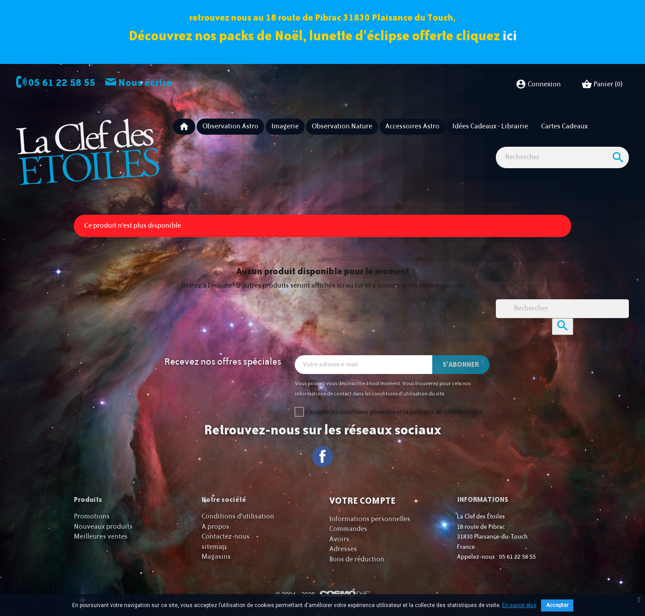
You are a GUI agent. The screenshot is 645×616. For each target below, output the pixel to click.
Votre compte (362, 500)
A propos (215, 527)
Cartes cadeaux (564, 126)
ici (510, 35)
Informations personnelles (369, 519)
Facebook (322, 456)
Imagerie (285, 126)
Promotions (92, 516)
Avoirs (339, 539)
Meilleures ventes (101, 536)
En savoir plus (519, 605)
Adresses (343, 549)
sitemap (214, 547)
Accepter (557, 605)
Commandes (348, 529)
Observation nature (342, 126)
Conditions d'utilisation (238, 516)
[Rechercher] (562, 158)
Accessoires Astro (412, 126)
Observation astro (230, 126)
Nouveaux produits (103, 527)
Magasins (216, 556)
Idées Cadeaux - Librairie (490, 126)
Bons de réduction (356, 559)
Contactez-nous (225, 536)
